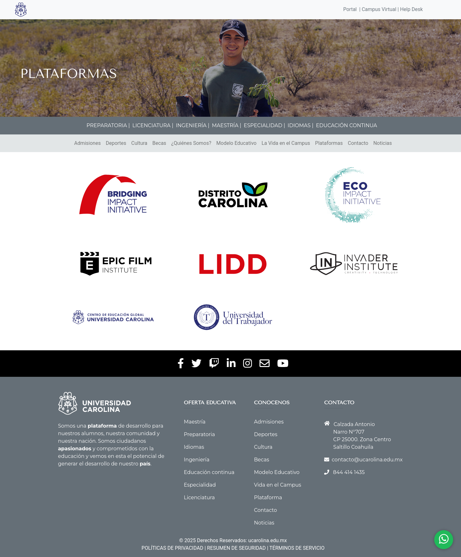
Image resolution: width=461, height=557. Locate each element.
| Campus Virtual (377, 9)
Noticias (382, 143)
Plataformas (329, 143)
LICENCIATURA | (152, 125)
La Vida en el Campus (285, 143)
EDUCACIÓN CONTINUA (346, 125)
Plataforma (268, 498)
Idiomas (194, 447)
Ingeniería (196, 460)
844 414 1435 (349, 472)
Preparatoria (199, 434)
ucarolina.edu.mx (267, 540)
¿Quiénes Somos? (191, 143)
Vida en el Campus (277, 485)
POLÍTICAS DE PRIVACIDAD (172, 548)
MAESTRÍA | (226, 125)
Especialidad (200, 485)
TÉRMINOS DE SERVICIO (296, 548)
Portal (350, 9)
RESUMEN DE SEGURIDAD (236, 548)
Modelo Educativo (236, 143)
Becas (159, 143)
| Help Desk (409, 9)
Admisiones (87, 143)
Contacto (358, 143)
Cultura (139, 143)
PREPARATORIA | (108, 125)
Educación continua (209, 472)
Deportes (116, 143)
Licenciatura (199, 498)
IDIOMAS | (300, 125)
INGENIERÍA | (192, 125)
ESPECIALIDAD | (264, 125)
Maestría (195, 422)
